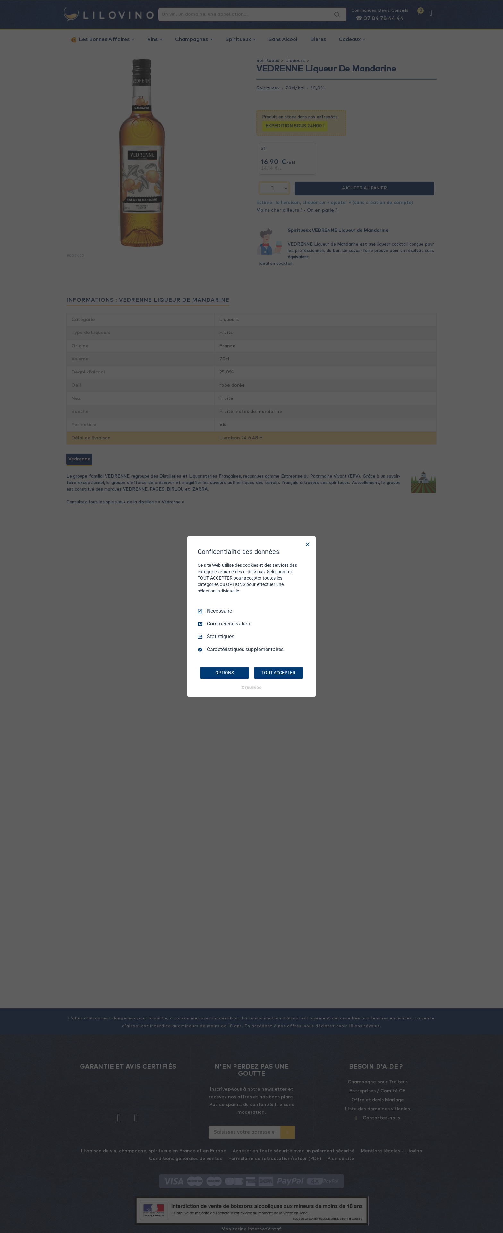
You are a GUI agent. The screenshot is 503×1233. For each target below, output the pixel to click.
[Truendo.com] (251, 687)
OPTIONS (224, 672)
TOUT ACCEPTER (278, 672)
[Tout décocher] (308, 544)
